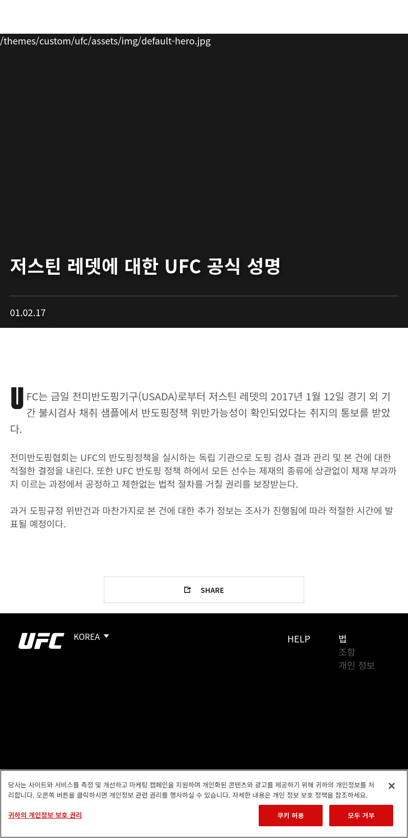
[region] (204, 804)
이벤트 (29, 39)
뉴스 (150, 39)
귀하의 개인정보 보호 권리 (45, 815)
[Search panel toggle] (375, 39)
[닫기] (391, 786)
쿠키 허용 (290, 815)
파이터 (112, 39)
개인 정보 (356, 665)
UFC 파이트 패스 (289, 39)
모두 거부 (361, 815)
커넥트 (228, 39)
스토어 (348, 39)
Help (298, 638)
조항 (346, 651)
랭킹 (68, 39)
